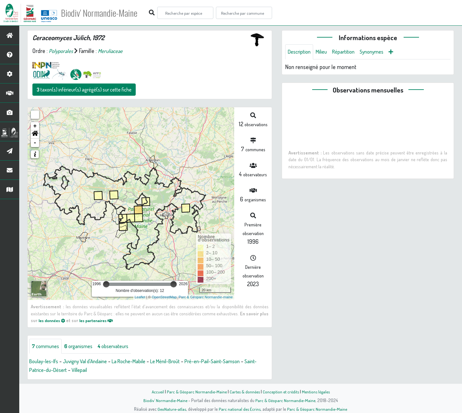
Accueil (154, 391)
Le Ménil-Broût (179, 361)
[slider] (106, 284)
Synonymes (380, 52)
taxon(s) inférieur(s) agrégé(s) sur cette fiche (84, 89)
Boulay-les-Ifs (45, 361)
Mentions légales (318, 391)
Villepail (97, 370)
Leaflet (140, 297)
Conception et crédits (281, 391)
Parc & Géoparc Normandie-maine (206, 297)
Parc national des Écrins (239, 409)
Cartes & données (244, 391)
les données (53, 320)
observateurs (120, 346)
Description (300, 52)
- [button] (35, 143)
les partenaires (102, 320)
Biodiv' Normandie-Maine (105, 12)
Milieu (325, 52)
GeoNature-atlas (170, 409)
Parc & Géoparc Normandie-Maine (194, 391)
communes (47, 346)
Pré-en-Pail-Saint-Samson (231, 361)
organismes (82, 346)
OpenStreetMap (164, 297)
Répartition (349, 52)
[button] (35, 134)
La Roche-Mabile (139, 361)
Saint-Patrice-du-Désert (56, 370)
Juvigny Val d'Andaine (91, 361)
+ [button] (35, 126)
